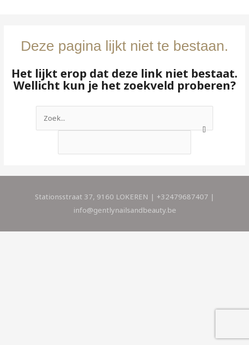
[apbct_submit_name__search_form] (202, 115)
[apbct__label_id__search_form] (125, 142)
